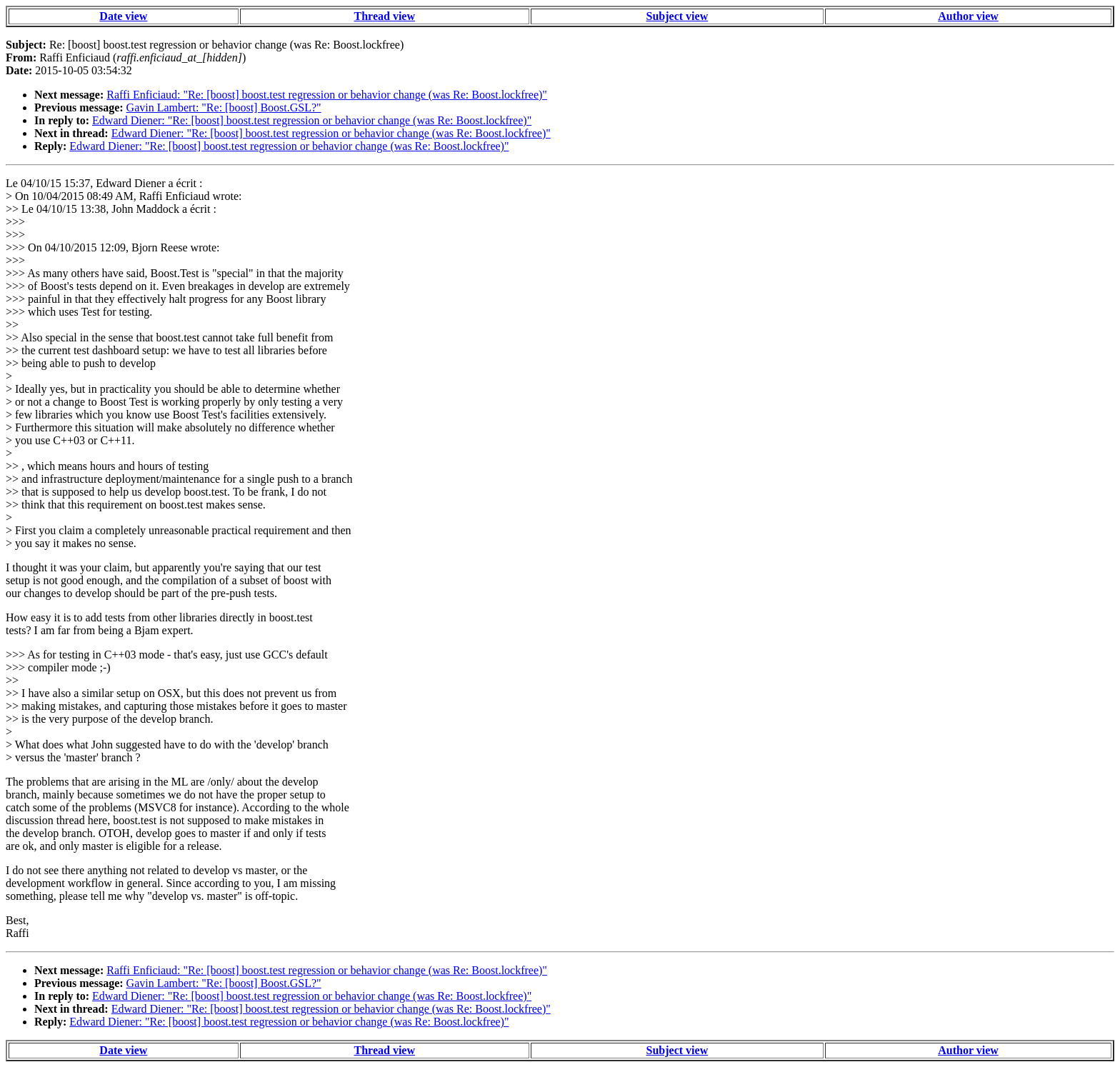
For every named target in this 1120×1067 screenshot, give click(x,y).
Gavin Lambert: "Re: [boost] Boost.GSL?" (223, 107)
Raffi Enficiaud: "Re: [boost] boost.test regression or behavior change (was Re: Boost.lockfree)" (326, 95)
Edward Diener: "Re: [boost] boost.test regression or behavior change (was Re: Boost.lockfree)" (311, 120)
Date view (123, 16)
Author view (968, 16)
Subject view (677, 16)
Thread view (384, 16)
